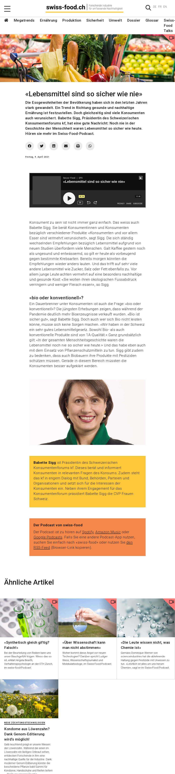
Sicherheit (95, 20)
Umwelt (115, 20)
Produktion (71, 20)
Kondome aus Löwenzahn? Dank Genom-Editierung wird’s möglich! (27, 734)
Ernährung (48, 20)
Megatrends (24, 20)
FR (160, 6)
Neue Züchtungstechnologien (24, 723)
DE (154, 6)
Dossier (133, 20)
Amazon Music (108, 532)
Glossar (152, 20)
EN (165, 6)
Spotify (88, 532)
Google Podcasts (48, 537)
